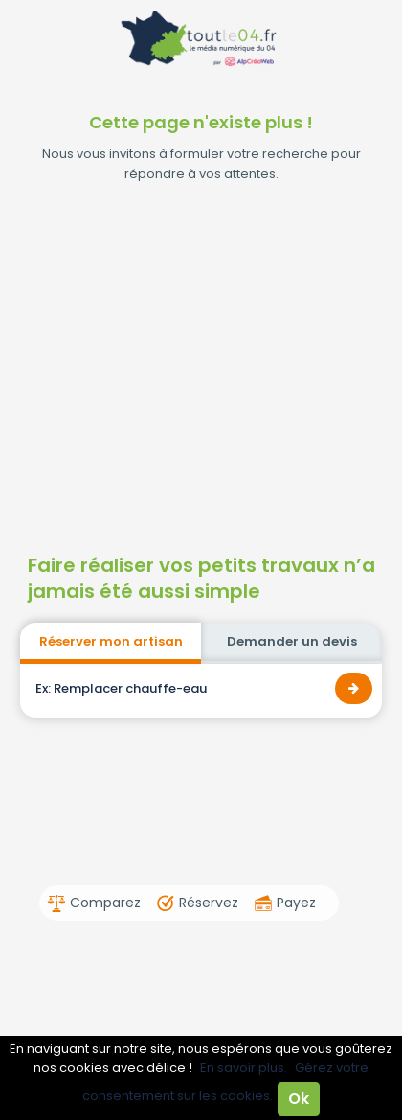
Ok (298, 1098)
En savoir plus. (243, 1068)
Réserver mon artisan (111, 641)
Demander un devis (292, 641)
